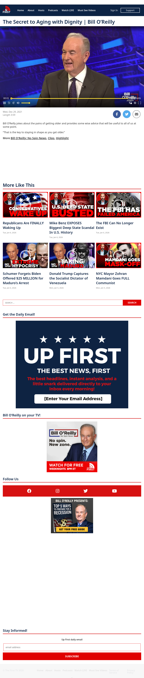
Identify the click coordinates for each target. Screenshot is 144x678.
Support (130, 10)
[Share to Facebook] (117, 114)
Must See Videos (87, 10)
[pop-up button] (135, 103)
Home (20, 10)
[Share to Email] (136, 114)
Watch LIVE (68, 10)
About (31, 10)
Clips (51, 138)
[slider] (69, 98)
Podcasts (53, 10)
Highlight (62, 138)
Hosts (41, 10)
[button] (4, 103)
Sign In (114, 10)
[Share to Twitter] (127, 114)
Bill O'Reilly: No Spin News (28, 138)
